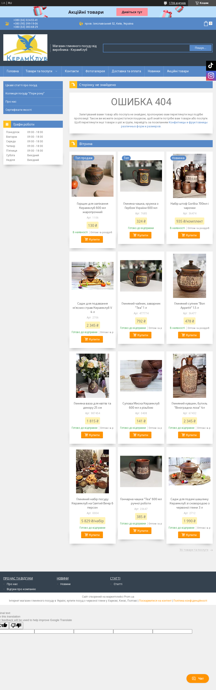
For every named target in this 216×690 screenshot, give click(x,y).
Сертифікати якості (19, 109)
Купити (94, 239)
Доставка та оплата (126, 71)
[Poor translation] (16, 625)
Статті (118, 584)
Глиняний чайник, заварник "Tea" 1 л (141, 305)
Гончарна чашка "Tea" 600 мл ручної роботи (141, 501)
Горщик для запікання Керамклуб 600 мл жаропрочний (92, 208)
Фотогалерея (95, 71)
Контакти (72, 71)
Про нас (11, 101)
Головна (13, 71)
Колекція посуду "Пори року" (25, 93)
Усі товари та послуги (194, 549)
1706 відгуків (177, 3)
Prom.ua (129, 596)
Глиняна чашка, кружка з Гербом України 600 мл (140, 206)
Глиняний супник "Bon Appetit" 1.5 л (189, 305)
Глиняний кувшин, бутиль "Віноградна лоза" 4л (189, 405)
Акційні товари (178, 71)
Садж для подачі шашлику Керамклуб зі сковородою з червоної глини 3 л (190, 503)
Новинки (154, 71)
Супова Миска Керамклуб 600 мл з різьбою (141, 405)
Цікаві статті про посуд (21, 85)
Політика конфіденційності (190, 600)
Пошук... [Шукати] (200, 48)
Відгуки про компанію (21, 589)
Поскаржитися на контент (155, 600)
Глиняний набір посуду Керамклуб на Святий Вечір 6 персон (92, 503)
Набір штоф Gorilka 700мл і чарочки (190, 206)
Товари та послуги (39, 71)
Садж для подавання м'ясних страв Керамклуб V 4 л (92, 307)
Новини (65, 584)
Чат (198, 678)
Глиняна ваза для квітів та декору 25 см (92, 405)
